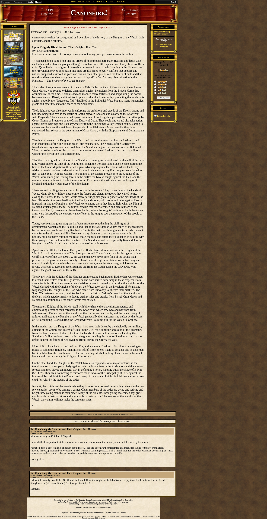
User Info (35, 433)
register (127, 422)
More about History (162, 32)
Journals (99, 1)
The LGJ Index (14, 111)
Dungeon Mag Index (13, 113)
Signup (38, 2)
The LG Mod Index (13, 114)
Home (73, 1)
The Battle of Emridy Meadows (163, 45)
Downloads (119, 1)
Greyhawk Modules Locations (14, 117)
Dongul (77, 32)
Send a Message (47, 433)
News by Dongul (161, 34)
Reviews (109, 1)
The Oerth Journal (13, 109)
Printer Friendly (163, 116)
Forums (80, 1)
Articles (90, 1)
